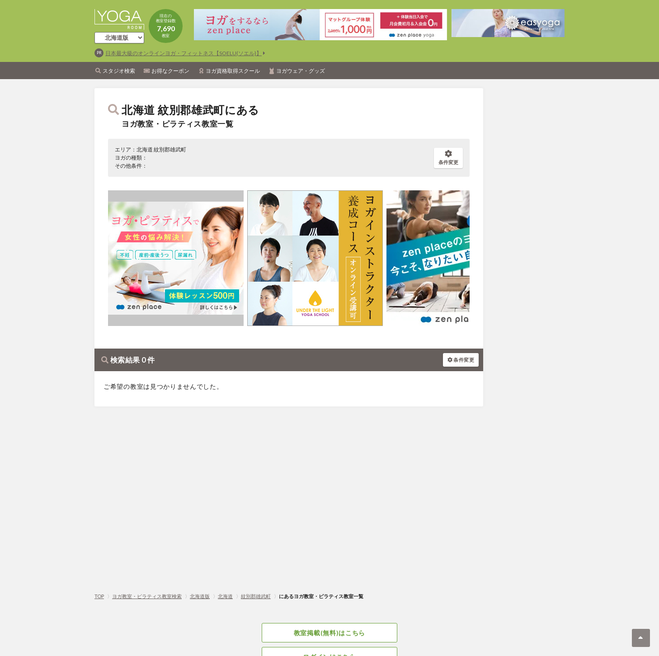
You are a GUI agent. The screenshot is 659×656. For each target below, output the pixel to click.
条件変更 (448, 157)
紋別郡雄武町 (256, 596)
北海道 (225, 596)
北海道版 (200, 596)
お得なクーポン (170, 70)
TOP (99, 596)
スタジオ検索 (119, 70)
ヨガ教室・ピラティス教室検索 (147, 596)
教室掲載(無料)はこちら (329, 633)
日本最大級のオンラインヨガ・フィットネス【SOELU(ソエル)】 (183, 53)
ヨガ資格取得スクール (233, 70)
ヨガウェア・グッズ (300, 70)
